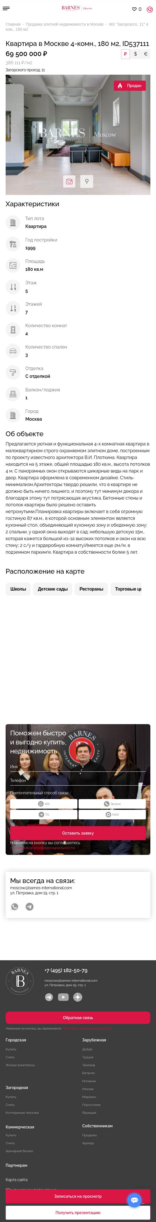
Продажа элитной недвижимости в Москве (65, 24)
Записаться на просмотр (78, 1196)
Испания (89, 1081)
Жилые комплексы (20, 1065)
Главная (14, 24)
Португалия (91, 1105)
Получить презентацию (78, 1212)
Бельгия (88, 1073)
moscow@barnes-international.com (41, 888)
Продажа (89, 1135)
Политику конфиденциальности (87, 1028)
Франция (89, 1113)
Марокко (89, 1097)
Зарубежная (94, 1040)
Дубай (87, 1049)
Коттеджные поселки (22, 1113)
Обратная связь (78, 1017)
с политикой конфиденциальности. (43, 848)
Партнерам (16, 1165)
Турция (87, 1057)
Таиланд (88, 1065)
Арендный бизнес (20, 1151)
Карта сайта (17, 1179)
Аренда (88, 1143)
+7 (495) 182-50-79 (66, 970)
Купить (11, 1049)
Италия (87, 1089)
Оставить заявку (78, 833)
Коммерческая (20, 1127)
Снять (10, 1057)
